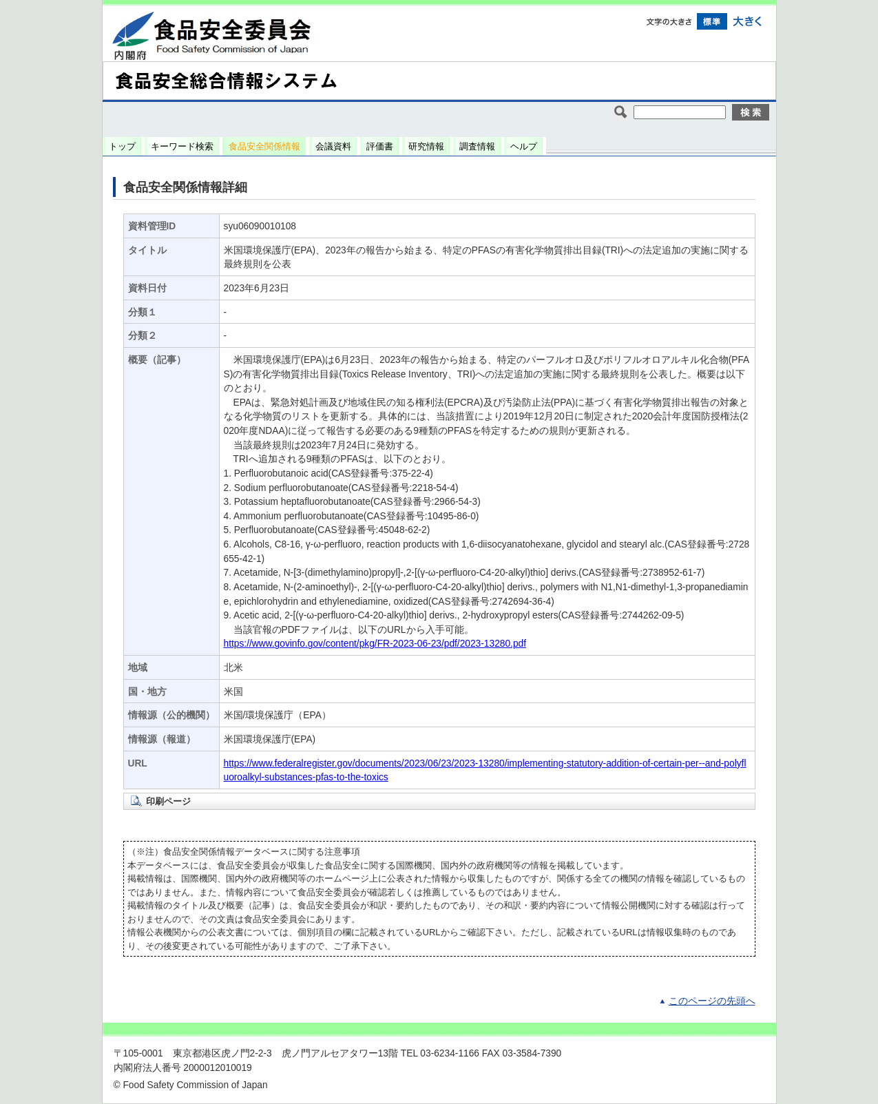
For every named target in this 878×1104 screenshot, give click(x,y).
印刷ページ (168, 801)
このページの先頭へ (712, 1001)
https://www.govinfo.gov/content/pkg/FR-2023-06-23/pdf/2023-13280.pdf (375, 643)
